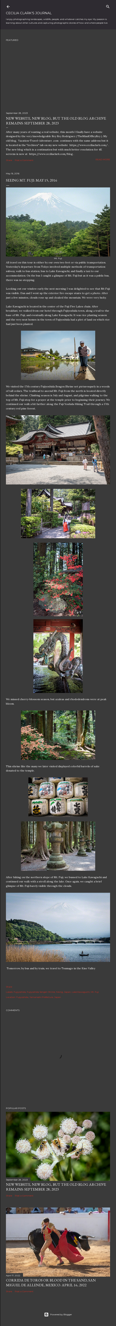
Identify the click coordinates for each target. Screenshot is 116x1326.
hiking (59, 992)
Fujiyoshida (20, 992)
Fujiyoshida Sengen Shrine (41, 992)
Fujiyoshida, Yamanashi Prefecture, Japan (38, 997)
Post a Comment (24, 160)
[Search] (108, 5)
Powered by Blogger (58, 1314)
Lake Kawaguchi (81, 992)
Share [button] (9, 160)
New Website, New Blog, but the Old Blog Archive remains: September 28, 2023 (56, 121)
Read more (103, 159)
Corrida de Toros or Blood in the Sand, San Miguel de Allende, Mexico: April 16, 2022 (51, 1282)
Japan (67, 992)
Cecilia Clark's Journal (29, 13)
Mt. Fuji (95, 992)
